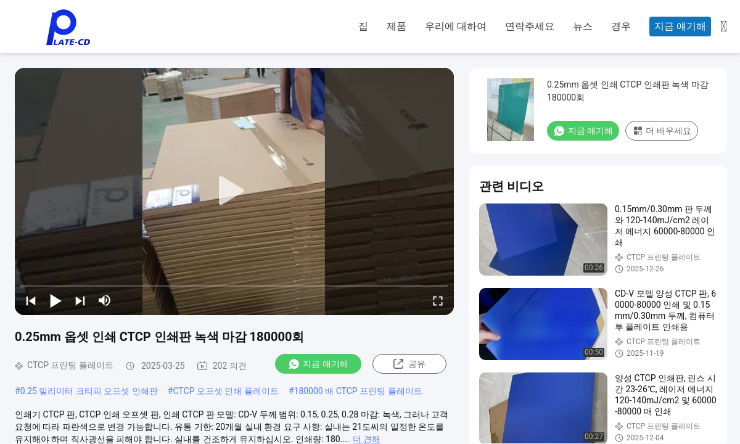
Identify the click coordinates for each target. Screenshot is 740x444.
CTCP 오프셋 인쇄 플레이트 (225, 391)
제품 (396, 26)
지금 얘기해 (680, 26)
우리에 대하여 (456, 26)
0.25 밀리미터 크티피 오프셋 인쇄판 (89, 391)
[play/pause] (55, 300)
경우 (621, 26)
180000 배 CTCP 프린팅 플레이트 (358, 391)
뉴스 (583, 26)
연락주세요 (529, 26)
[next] (80, 300)
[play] (234, 191)
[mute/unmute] (104, 300)
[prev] (30, 300)
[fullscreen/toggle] (438, 300)
